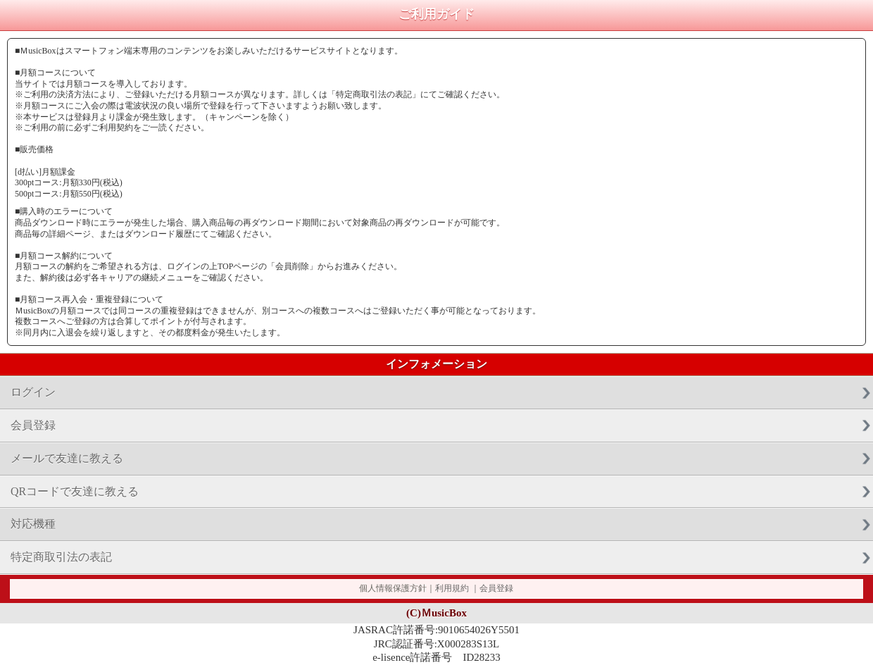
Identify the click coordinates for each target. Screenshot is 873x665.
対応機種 (33, 524)
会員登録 (33, 425)
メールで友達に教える (67, 458)
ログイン (33, 392)
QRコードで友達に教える (75, 491)
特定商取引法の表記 (61, 557)
